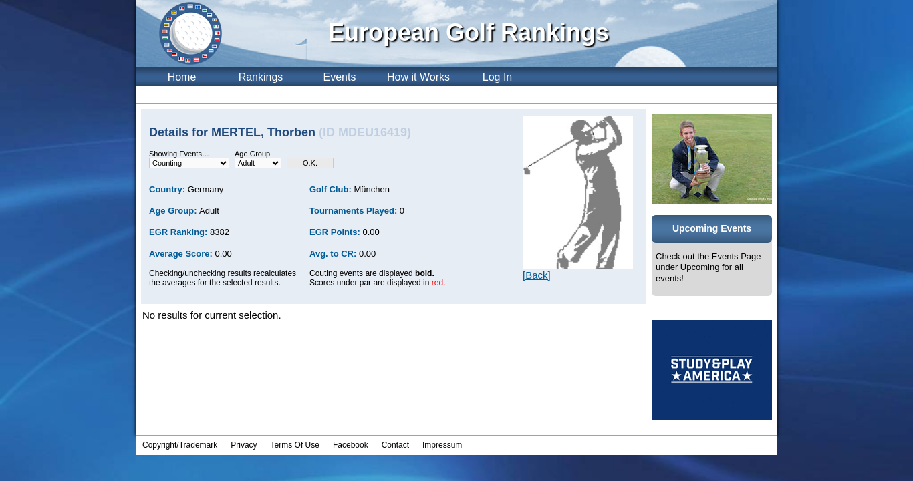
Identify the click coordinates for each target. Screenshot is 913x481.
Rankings (261, 77)
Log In (497, 77)
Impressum (442, 445)
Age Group (252, 154)
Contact (395, 445)
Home (182, 77)
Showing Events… (179, 154)
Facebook (350, 445)
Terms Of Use (295, 445)
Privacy (244, 445)
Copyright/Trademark (179, 445)
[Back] (537, 275)
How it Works (418, 77)
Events (339, 77)
